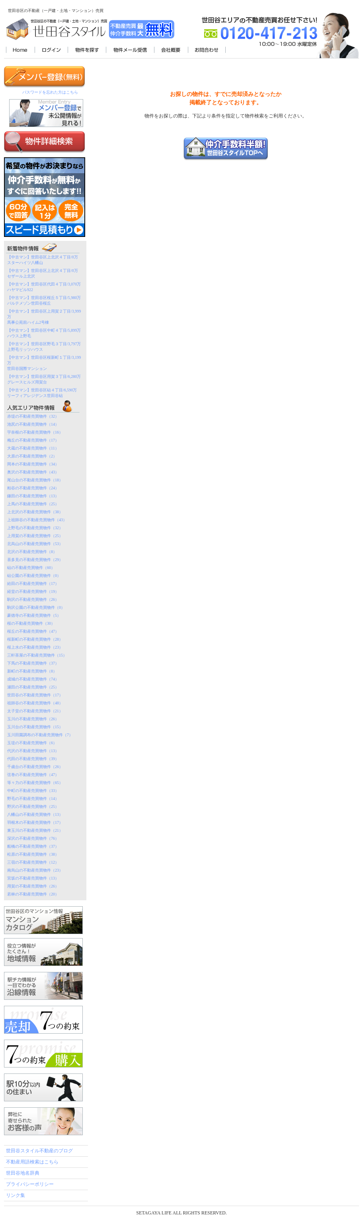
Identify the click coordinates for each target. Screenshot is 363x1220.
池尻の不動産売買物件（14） (33, 424)
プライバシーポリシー (30, 1184)
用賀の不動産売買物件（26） (33, 886)
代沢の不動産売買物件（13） (33, 751)
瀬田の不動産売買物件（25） (33, 687)
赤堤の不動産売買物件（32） (33, 416)
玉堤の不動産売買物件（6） (32, 743)
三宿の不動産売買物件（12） (33, 862)
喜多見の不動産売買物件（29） (35, 559)
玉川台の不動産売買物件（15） (35, 727)
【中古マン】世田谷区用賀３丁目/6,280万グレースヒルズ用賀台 (44, 379)
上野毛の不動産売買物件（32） (35, 528)
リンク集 (15, 1195)
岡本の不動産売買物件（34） (33, 464)
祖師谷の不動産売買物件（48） (35, 703)
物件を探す (87, 50)
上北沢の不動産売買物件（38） (35, 512)
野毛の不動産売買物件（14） (33, 798)
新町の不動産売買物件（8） (32, 671)
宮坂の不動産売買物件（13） (33, 878)
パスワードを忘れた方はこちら (50, 92)
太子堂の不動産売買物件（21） (35, 711)
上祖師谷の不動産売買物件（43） (37, 520)
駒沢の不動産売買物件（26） (33, 599)
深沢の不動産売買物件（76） (33, 838)
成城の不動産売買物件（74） (33, 679)
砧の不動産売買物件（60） (31, 567)
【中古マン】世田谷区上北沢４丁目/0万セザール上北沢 (42, 273)
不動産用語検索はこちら (32, 1162)
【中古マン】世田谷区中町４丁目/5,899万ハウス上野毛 (44, 333)
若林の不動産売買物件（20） (33, 894)
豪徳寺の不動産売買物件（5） (34, 615)
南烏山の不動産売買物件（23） (35, 870)
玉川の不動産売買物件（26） (33, 719)
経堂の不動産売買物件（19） (33, 591)
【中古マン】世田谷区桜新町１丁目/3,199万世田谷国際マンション (44, 363)
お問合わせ (207, 50)
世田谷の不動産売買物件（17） (35, 695)
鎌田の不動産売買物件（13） (33, 496)
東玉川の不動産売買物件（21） (35, 830)
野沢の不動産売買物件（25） (33, 806)
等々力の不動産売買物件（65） (35, 782)
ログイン (51, 50)
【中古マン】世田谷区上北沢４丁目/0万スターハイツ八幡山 (42, 260)
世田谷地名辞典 (22, 1173)
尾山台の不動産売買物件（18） (35, 480)
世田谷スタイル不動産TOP (20, 50)
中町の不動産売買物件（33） (33, 790)
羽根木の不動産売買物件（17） (35, 822)
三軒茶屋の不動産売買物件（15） (37, 655)
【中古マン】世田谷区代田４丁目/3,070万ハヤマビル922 (44, 287)
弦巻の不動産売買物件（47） (33, 774)
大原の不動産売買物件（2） (32, 456)
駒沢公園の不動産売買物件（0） (36, 607)
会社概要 (171, 50)
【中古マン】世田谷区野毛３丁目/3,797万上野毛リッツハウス (44, 347)
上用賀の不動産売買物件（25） (35, 536)
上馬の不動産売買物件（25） (33, 504)
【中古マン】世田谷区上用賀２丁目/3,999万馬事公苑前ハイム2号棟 (44, 317)
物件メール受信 (130, 50)
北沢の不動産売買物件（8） (32, 551)
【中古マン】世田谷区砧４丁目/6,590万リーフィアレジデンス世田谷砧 (42, 393)
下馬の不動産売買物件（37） (33, 663)
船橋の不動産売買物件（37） (33, 846)
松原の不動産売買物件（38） (33, 854)
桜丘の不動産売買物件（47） (33, 631)
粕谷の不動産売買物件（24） (33, 488)
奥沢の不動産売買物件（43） (33, 472)
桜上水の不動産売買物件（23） (35, 647)
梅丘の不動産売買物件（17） (33, 440)
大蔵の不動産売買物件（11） (33, 448)
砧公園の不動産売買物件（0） (34, 575)
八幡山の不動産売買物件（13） (35, 814)
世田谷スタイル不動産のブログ (39, 1151)
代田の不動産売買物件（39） (33, 759)
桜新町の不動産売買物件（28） (35, 639)
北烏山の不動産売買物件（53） (35, 544)
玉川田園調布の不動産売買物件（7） (40, 735)
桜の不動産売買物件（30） (31, 623)
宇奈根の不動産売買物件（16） (35, 432)
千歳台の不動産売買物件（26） (35, 766)
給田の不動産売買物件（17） (33, 583)
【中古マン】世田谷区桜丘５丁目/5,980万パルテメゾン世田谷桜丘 (44, 300)
